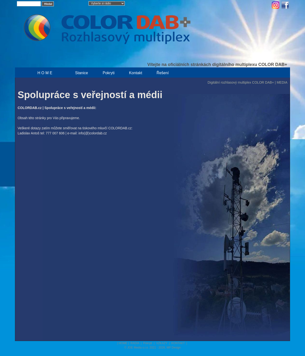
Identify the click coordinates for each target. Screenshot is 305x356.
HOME (123, 343)
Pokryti (109, 73)
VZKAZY (162, 343)
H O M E (44, 73)
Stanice (81, 73)
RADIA (135, 343)
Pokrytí (148, 343)
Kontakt (135, 73)
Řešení (163, 73)
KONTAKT (178, 343)
